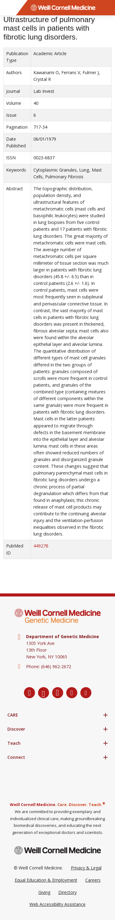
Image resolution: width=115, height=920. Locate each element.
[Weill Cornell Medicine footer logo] (57, 850)
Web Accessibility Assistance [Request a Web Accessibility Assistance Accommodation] (57, 904)
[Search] (107, 7)
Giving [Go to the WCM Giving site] (44, 892)
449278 (40, 546)
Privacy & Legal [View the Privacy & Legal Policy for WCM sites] (86, 868)
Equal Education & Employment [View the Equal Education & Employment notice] (46, 880)
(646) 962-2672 (56, 666)
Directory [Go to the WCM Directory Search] (67, 892)
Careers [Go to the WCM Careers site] (93, 880)
